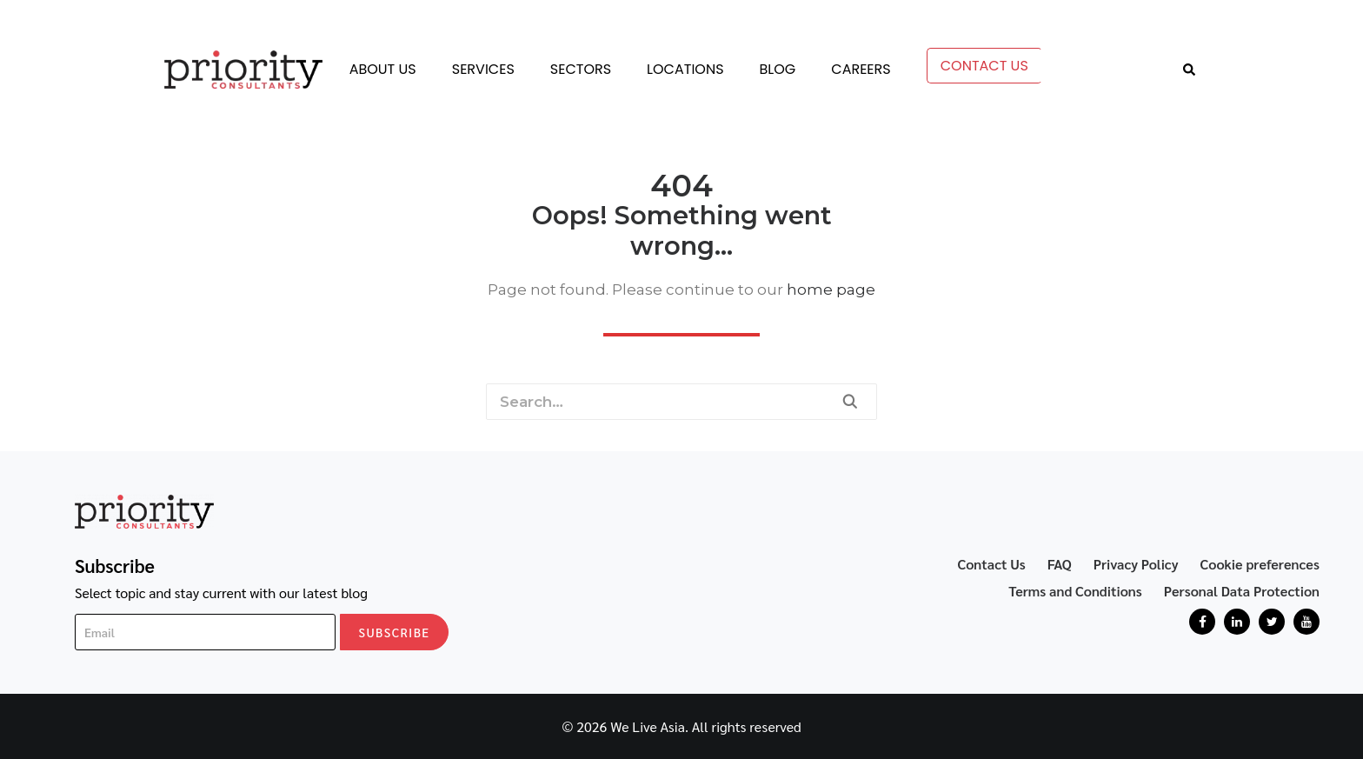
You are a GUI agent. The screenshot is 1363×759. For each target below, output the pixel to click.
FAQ (1059, 564)
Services (483, 69)
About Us (382, 69)
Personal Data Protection (1242, 591)
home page (831, 289)
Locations (685, 69)
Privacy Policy (1136, 564)
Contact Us (984, 66)
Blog (778, 69)
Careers (860, 69)
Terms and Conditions (1075, 591)
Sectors (580, 69)
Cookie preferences (1260, 564)
